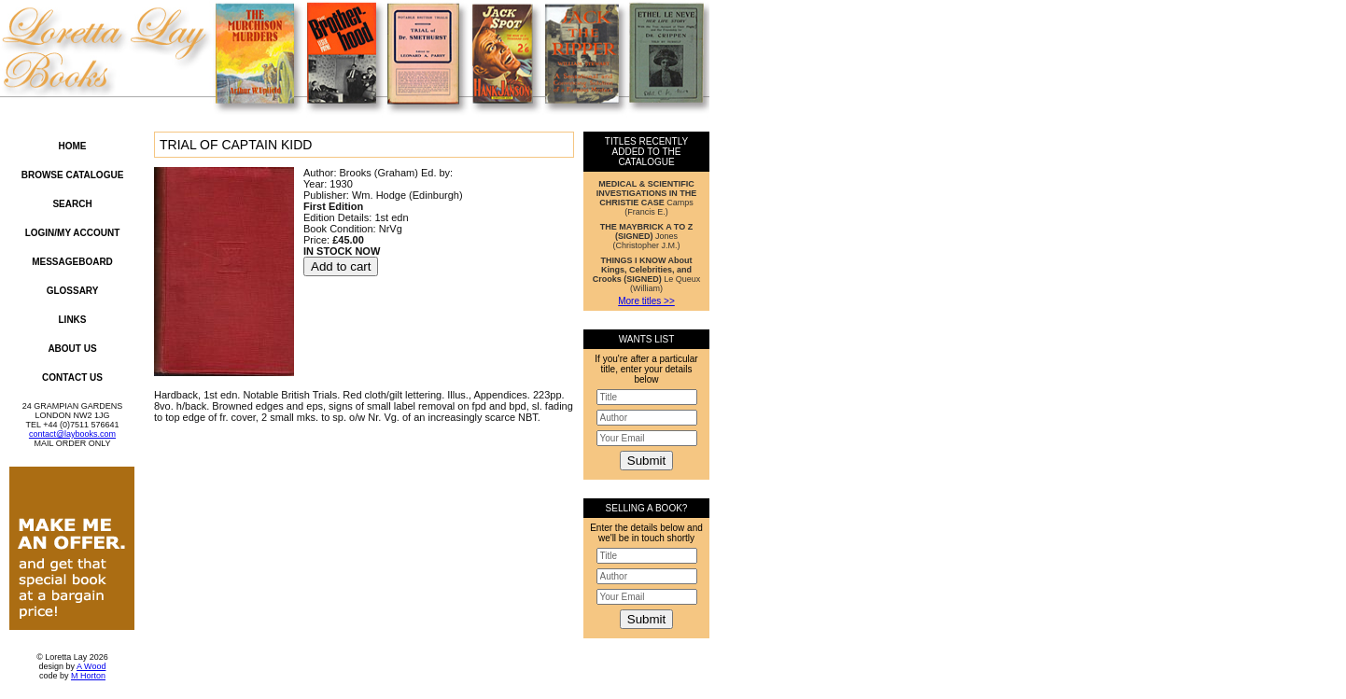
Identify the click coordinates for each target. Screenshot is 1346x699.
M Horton (88, 675)
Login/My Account (72, 233)
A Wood (91, 666)
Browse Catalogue (72, 175)
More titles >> (646, 301)
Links (73, 320)
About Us (72, 348)
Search (71, 204)
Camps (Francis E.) (646, 198)
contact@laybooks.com (72, 434)
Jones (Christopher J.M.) (646, 236)
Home (73, 146)
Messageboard (72, 262)
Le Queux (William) (647, 274)
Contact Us (72, 377)
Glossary (73, 291)
